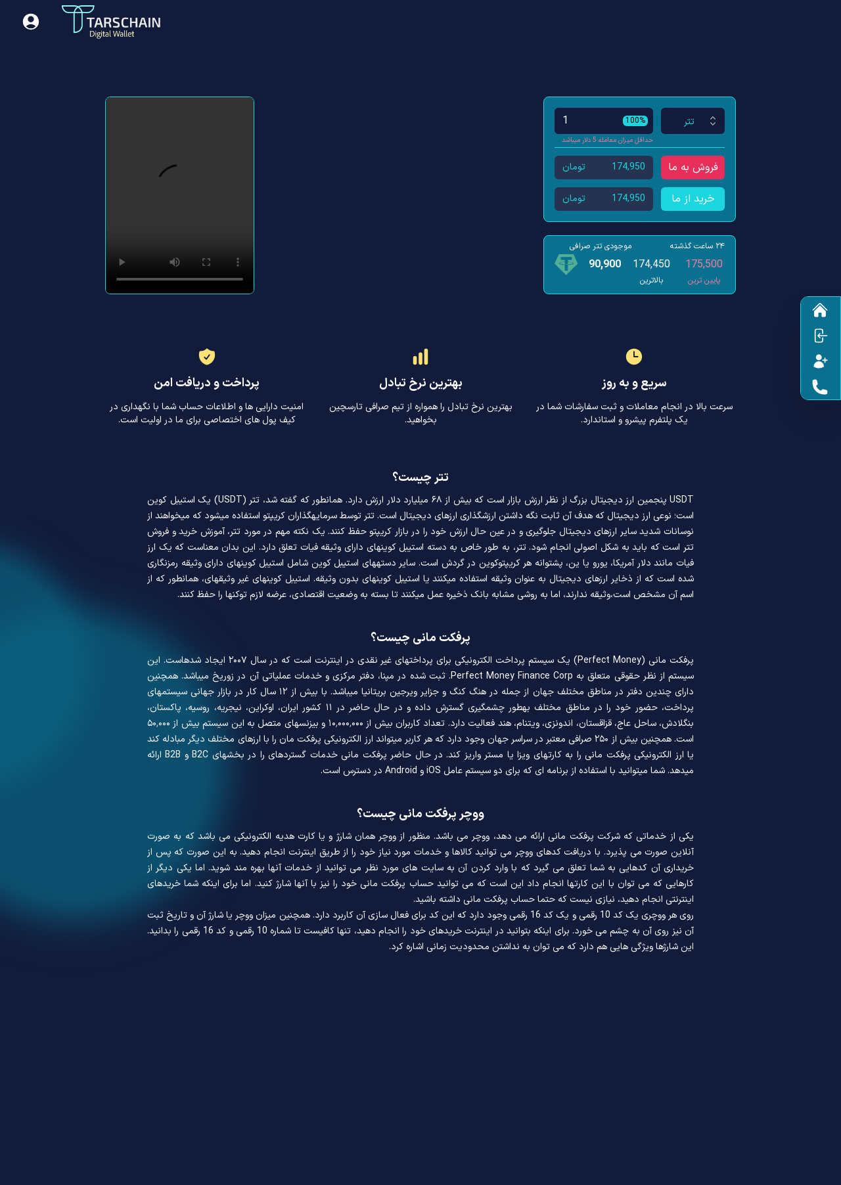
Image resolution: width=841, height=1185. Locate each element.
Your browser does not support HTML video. (179, 195)
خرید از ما (693, 199)
